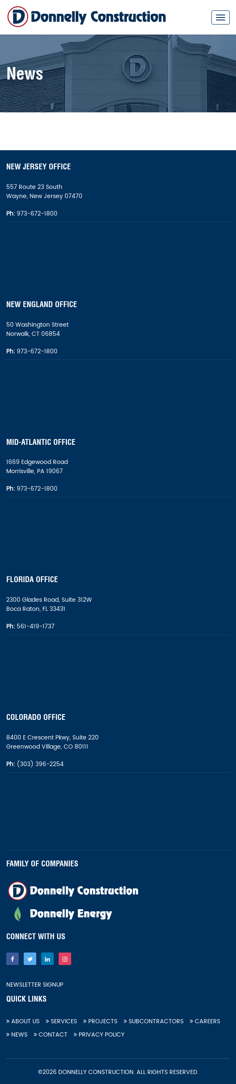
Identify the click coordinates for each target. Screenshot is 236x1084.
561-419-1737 (36, 626)
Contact (50, 1034)
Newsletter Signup (34, 985)
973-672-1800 (36, 213)
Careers (205, 1021)
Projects (100, 1021)
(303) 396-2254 (39, 764)
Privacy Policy (99, 1034)
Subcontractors (154, 1021)
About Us (23, 1021)
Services (61, 1021)
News (16, 1034)
